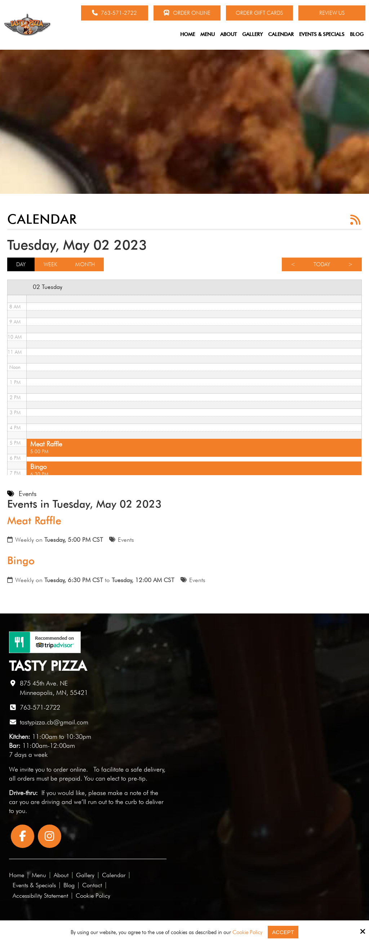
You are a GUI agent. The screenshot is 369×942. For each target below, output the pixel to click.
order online (69, 769)
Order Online (186, 13)
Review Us (331, 13)
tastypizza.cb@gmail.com (54, 722)
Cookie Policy (247, 932)
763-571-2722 (114, 13)
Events (126, 539)
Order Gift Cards (259, 13)
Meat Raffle (34, 520)
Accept (283, 932)
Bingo (21, 560)
